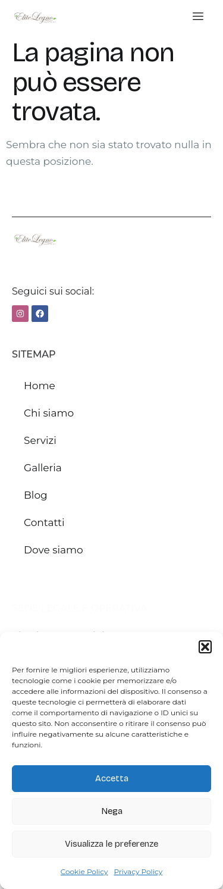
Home (39, 386)
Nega (112, 811)
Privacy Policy (138, 871)
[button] (205, 647)
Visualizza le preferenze (111, 843)
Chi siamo (49, 413)
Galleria (43, 468)
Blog (36, 495)
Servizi (40, 440)
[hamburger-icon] (197, 16)
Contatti (44, 522)
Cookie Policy (84, 871)
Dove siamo (53, 550)
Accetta (111, 778)
